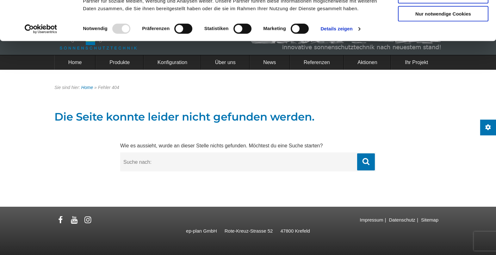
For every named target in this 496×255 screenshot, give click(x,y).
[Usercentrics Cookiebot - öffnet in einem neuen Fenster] (41, 66)
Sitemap (429, 219)
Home (87, 87)
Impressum (371, 219)
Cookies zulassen (443, 15)
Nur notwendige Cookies (443, 51)
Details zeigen (336, 66)
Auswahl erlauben (443, 33)
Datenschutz (402, 219)
